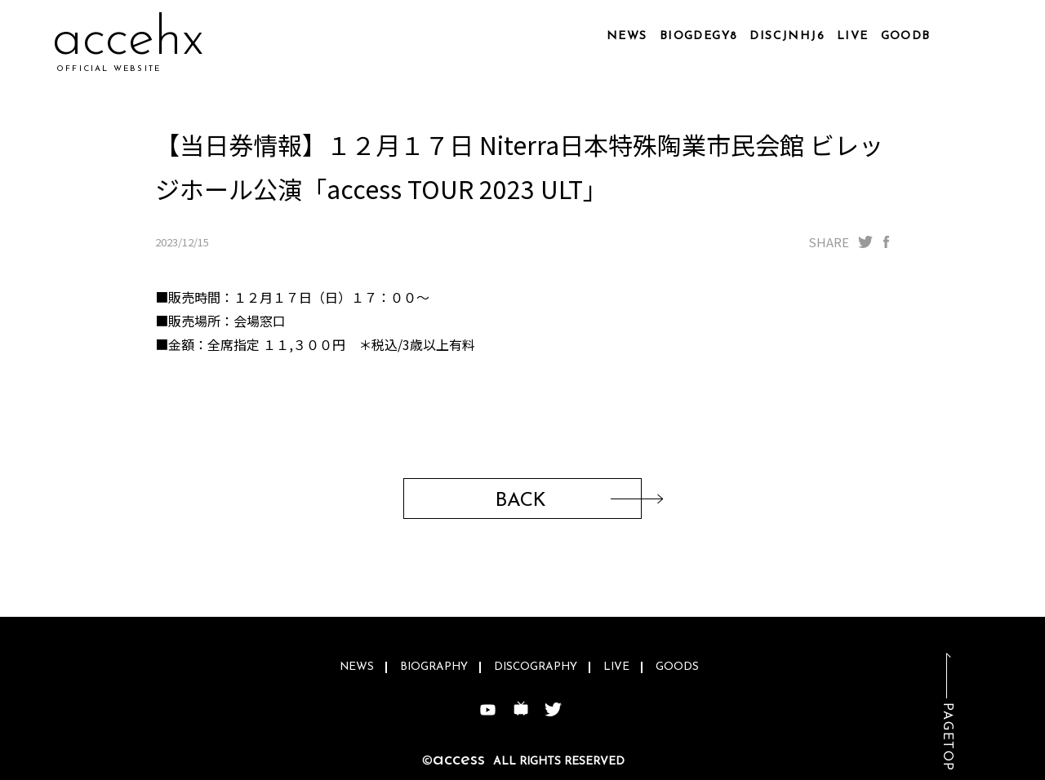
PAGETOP (947, 737)
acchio (123, 40)
